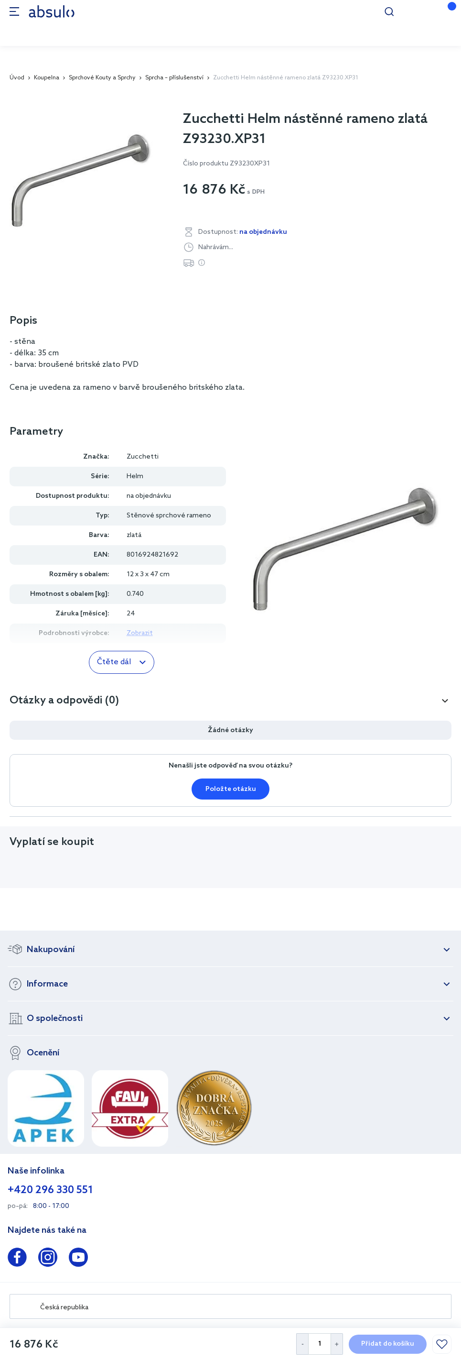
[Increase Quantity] (337, 1344)
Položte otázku (230, 789)
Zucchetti (143, 457)
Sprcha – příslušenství (174, 78)
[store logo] (52, 11)
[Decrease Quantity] (302, 1344)
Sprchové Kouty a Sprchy (102, 78)
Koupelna (46, 78)
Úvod (17, 78)
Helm (135, 476)
